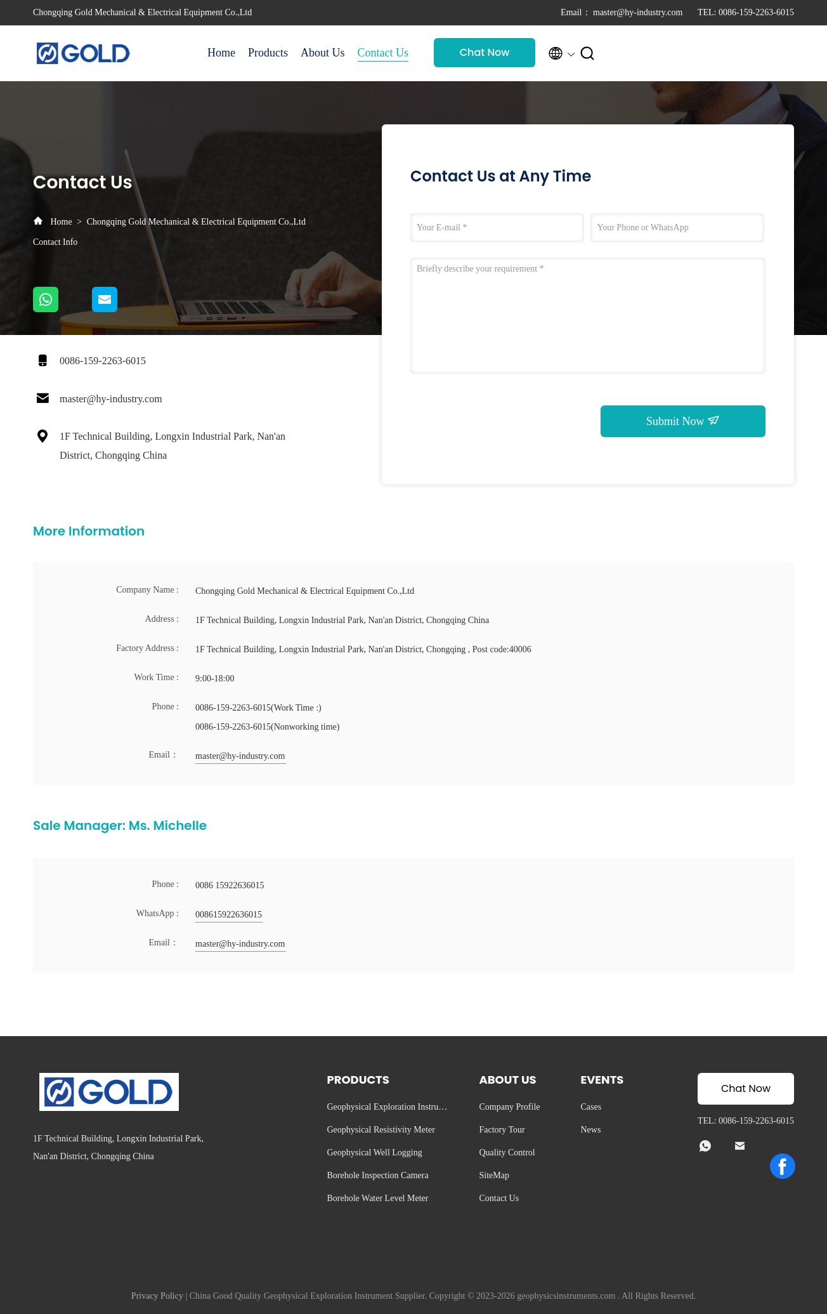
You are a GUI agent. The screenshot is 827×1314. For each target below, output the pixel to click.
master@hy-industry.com (111, 398)
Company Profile (509, 1107)
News (590, 1129)
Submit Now (683, 421)
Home (221, 52)
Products (268, 52)
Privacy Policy (157, 1296)
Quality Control (507, 1152)
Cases (590, 1107)
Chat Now (485, 52)
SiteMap (494, 1175)
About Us (323, 52)
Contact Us (383, 52)
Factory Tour (501, 1129)
